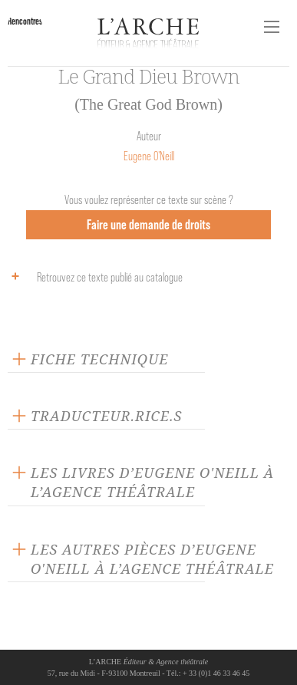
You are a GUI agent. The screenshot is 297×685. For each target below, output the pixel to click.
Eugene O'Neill (149, 156)
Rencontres (25, 21)
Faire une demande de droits (148, 224)
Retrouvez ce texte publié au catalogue (93, 276)
